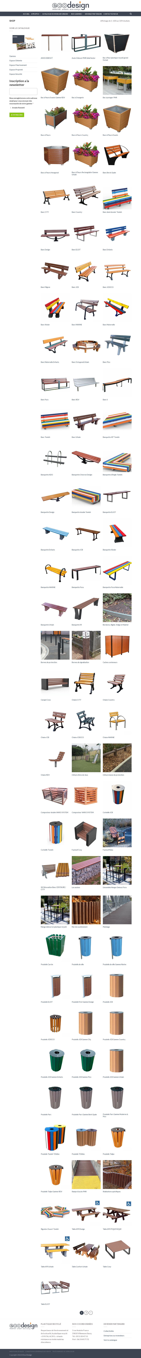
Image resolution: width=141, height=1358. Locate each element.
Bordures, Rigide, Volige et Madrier (116, 625)
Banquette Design (47, 512)
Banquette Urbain (47, 625)
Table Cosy (107, 1267)
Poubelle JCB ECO (48, 1039)
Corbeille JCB (108, 812)
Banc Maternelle (109, 325)
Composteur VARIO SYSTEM (83, 812)
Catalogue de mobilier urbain (55, 14)
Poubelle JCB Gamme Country (114, 1039)
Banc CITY (45, 212)
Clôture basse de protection (113, 775)
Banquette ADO (47, 475)
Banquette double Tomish (81, 512)
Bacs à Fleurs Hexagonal (50, 173)
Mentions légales (16, 1351)
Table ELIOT (45, 1304)
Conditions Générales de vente (38, 1351)
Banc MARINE (77, 325)
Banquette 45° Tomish (111, 437)
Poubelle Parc (46, 1115)
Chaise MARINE (108, 737)
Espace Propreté (16, 69)
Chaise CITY (76, 700)
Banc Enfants (108, 250)
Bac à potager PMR (110, 98)
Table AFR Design (78, 1229)
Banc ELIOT (76, 250)
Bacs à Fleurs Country (80, 135)
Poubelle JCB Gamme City (81, 1039)
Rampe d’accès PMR (79, 1192)
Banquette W (77, 625)
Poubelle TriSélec (78, 1154)
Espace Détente (15, 60)
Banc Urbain (76, 437)
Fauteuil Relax (108, 850)
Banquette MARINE (48, 587)
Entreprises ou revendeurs (114, 1335)
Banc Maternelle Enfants (50, 362)
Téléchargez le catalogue (63, 1351)
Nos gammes (77, 14)
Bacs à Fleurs (45, 135)
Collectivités (109, 1331)
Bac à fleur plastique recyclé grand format (115, 59)
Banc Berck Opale (109, 173)
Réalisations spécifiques (112, 1192)
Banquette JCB (77, 550)
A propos (36, 14)
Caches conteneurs (110, 662)
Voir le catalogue (110, 1340)
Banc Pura (44, 400)
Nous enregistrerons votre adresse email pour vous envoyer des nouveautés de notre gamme (23, 100)
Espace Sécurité (15, 74)
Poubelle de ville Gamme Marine (114, 964)
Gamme (12, 56)
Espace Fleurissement (18, 65)
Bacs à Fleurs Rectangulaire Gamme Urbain (85, 173)
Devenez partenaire (93, 14)
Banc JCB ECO (108, 287)
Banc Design (45, 250)
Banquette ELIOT (109, 512)
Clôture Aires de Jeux (80, 775)
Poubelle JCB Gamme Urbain (113, 1077)
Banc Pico (106, 362)
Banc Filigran (45, 287)
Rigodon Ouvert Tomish (50, 1229)
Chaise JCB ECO (78, 737)
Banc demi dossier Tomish (112, 212)
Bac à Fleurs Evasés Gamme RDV (53, 98)
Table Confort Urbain (80, 1267)
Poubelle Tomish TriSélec (50, 1154)
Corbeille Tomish (47, 850)
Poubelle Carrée (47, 964)
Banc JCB (75, 287)
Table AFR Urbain (47, 1267)
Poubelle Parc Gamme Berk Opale (84, 1115)
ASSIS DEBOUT (47, 58)
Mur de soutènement (79, 927)
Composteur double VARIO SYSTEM (54, 812)
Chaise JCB (45, 737)
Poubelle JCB (108, 1002)
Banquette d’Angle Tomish (112, 475)
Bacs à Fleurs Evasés (110, 135)
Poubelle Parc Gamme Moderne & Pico (115, 1115)
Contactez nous (110, 14)
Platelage (106, 927)
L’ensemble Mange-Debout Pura (115, 887)
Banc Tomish (45, 437)
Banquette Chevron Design (82, 475)
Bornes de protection (49, 662)
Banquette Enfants (48, 550)
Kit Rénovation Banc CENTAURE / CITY (53, 888)
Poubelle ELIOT (47, 1002)
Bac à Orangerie (78, 98)
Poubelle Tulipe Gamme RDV (51, 1192)
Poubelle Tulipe (108, 1154)
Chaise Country (108, 700)
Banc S (105, 400)
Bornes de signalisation (80, 662)
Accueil (26, 14)
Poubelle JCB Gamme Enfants (52, 1077)
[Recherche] (131, 14)
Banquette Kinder (109, 550)
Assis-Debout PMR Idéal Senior (83, 58)
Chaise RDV (45, 775)
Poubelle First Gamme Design (83, 1002)
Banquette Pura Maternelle (113, 587)
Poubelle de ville (78, 964)
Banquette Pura (78, 587)
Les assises (76, 887)
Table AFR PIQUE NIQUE (112, 1229)
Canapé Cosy (46, 700)
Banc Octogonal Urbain (80, 362)
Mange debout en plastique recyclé (54, 927)
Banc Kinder (45, 325)
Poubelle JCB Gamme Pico (81, 1077)
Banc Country (77, 212)
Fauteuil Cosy (77, 850)
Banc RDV (75, 400)
